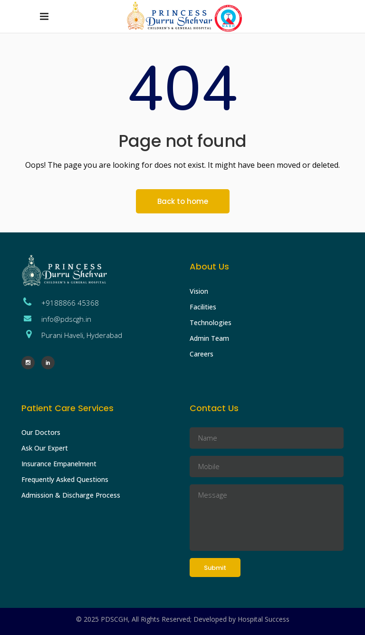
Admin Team (209, 338)
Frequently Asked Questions (64, 479)
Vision (199, 291)
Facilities (203, 306)
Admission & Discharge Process (70, 495)
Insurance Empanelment (58, 463)
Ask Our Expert (44, 447)
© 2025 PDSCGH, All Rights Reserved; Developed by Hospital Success (182, 619)
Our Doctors (40, 432)
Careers (201, 353)
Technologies (210, 322)
